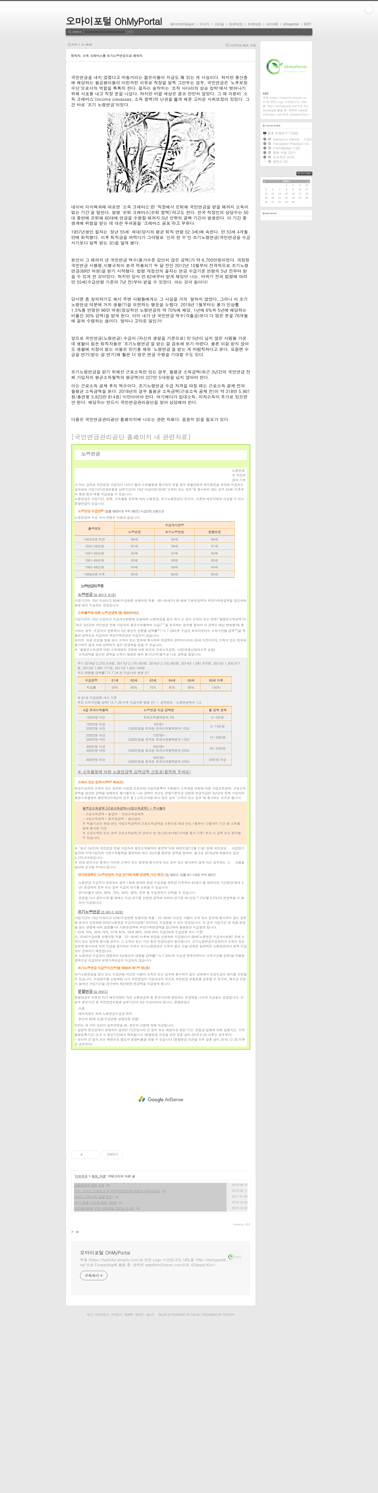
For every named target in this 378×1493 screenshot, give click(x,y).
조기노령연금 (100, 1079)
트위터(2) (254, 24)
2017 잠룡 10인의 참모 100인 (95, 1370)
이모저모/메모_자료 (243, 45)
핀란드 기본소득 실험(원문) (93, 1364)
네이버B (272, 24)
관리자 (139, 1483)
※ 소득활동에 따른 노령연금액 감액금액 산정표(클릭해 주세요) (134, 939)
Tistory (229, 1483)
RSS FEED (308, 173)
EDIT (307, 24)
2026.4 (286, 181)
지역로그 (116, 1483)
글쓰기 (150, 1483)
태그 (89, 1483)
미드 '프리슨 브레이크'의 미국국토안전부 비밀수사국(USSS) (117, 1359)
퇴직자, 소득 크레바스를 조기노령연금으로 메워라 (107, 55)
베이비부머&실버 (182, 24)
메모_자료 (99, 1344)
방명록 (129, 1483)
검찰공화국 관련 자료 (89, 1353)
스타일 (219, 24)
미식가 (204, 24)
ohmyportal (290, 24)
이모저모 (81, 1344)
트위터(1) (236, 24)
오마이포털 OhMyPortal (114, 21)
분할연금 (93, 1159)
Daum (195, 1483)
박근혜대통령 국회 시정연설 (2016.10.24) (104, 1376)
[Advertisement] (160, 114)
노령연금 (97, 762)
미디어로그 (101, 1483)
